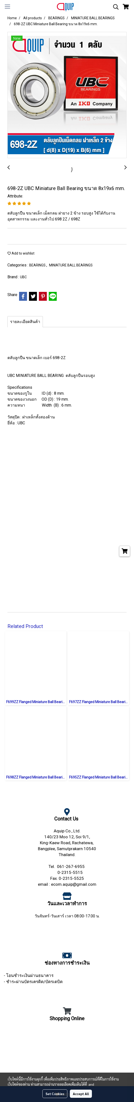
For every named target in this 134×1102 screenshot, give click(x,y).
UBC (23, 277)
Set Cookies (55, 1093)
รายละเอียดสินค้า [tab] (25, 321)
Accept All (81, 1093)
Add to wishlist (20, 253)
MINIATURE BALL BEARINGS (71, 265)
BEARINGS (37, 265)
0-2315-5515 (70, 872)
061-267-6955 (71, 866)
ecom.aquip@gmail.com (73, 884)
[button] (114, 7)
